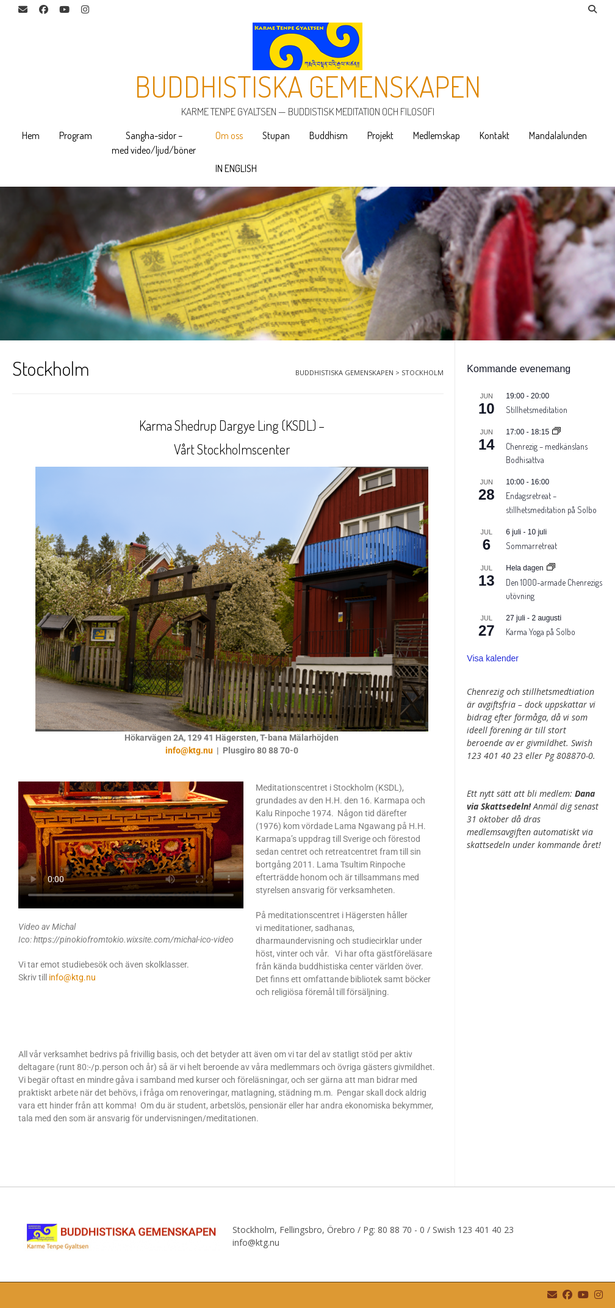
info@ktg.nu (189, 750)
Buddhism (328, 135)
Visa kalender (493, 658)
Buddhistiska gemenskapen (308, 86)
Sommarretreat (531, 546)
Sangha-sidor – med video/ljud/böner (154, 142)
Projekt (380, 135)
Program (75, 135)
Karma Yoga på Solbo (540, 632)
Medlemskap (436, 135)
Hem (31, 135)
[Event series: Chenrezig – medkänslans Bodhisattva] (556, 432)
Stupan (276, 135)
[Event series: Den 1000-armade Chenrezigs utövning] (551, 568)
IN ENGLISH (236, 168)
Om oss (229, 135)
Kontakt (494, 135)
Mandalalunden (558, 135)
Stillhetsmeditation (536, 409)
